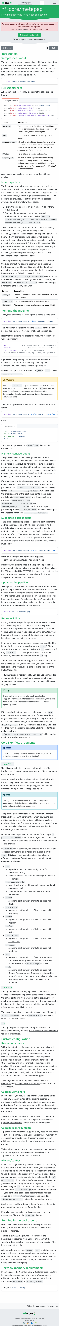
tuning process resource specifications (26, 391)
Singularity (13, 913)
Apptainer (12, 951)
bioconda (42, 1105)
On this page (24, 3)
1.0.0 (53, 48)
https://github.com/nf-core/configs (17, 817)
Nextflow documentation (25, 1204)
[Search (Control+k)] (42, 3)
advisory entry (24, 29)
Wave (49, 957)
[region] (29, 111)
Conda (11, 973)
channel (33, 1215)
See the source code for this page (42, 1306)
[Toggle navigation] (55, 3)
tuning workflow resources (27, 1083)
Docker (11, 904)
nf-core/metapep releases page (30, 643)
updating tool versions (11, 1122)
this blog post (25, 1007)
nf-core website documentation (43, 1030)
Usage (7, 48)
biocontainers (28, 1105)
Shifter (11, 932)
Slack (15, 1215)
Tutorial (14, 210)
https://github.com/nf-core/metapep (29, 39)
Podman (12, 923)
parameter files (12, 678)
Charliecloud (14, 941)
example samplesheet (14, 174)
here (3, 1069)
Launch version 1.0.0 (29, 35)
